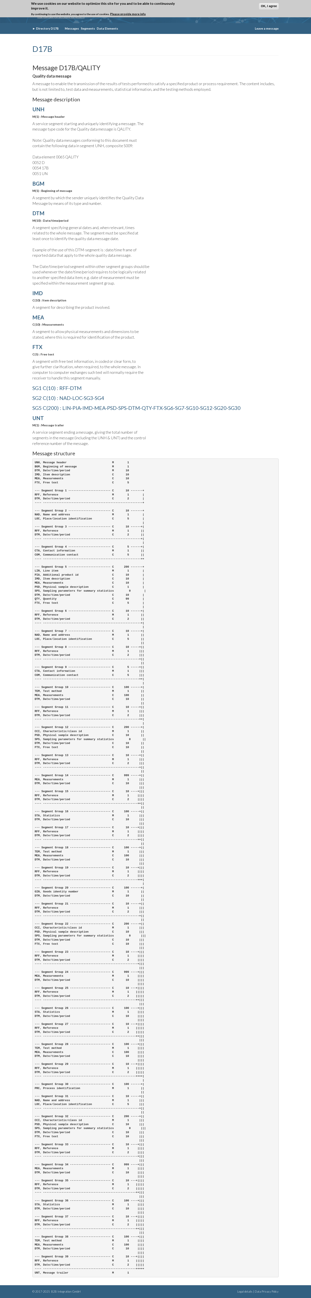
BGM (38, 183)
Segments (88, 28)
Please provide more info (128, 14)
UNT (38, 418)
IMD (37, 293)
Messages (72, 28)
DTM (38, 213)
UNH (38, 109)
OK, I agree (269, 6)
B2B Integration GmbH (66, 1291)
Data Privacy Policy (267, 1291)
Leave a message (267, 28)
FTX (37, 347)
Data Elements (107, 28)
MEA (38, 317)
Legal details (244, 1291)
